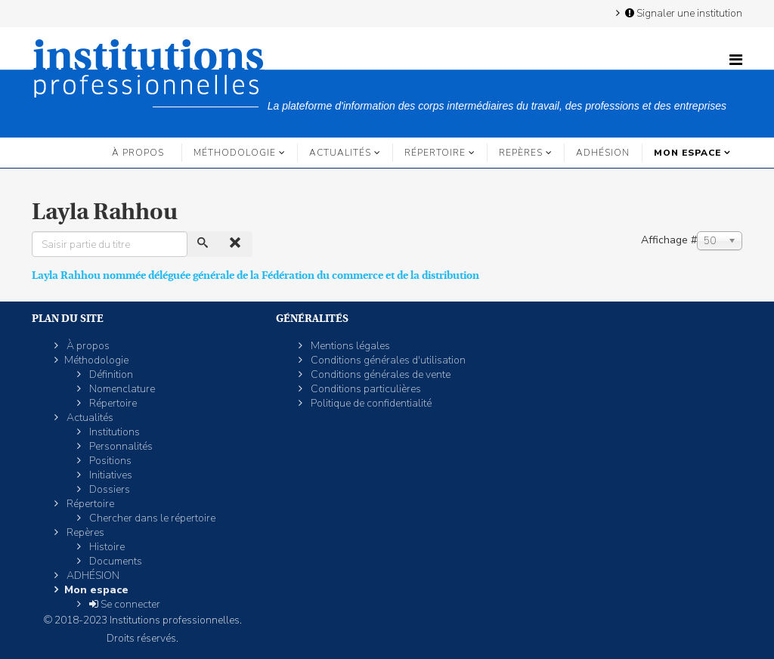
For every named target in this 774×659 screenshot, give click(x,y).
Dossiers (108, 489)
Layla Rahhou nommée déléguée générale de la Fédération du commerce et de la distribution (255, 275)
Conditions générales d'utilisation (387, 360)
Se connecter (123, 604)
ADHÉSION (603, 153)
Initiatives (109, 475)
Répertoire (435, 153)
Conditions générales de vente (379, 374)
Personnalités (120, 446)
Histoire (106, 547)
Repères (521, 153)
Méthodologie (235, 153)
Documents (114, 561)
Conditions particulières (364, 389)
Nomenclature (121, 389)
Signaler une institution (682, 13)
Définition (110, 374)
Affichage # (669, 240)
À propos (138, 153)
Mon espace (687, 153)
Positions (109, 460)
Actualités (340, 153)
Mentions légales (349, 346)
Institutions (113, 432)
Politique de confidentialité (370, 403)
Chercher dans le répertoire (151, 518)
